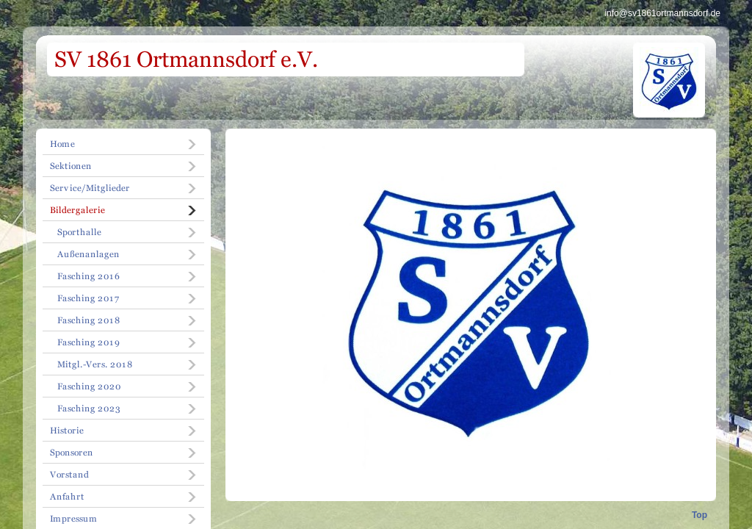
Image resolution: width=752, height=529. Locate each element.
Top (699, 515)
